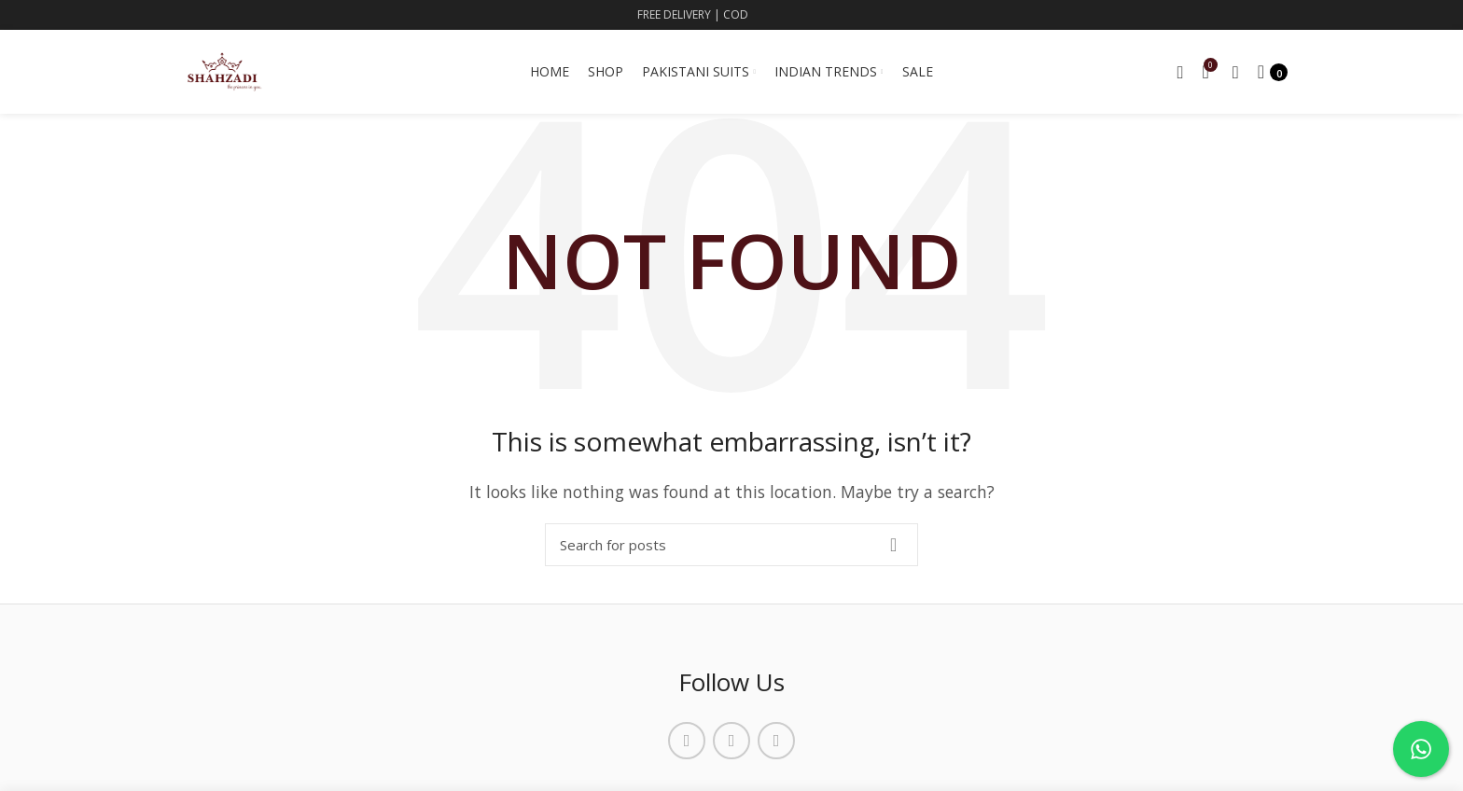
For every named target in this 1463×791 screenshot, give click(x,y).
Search (893, 544)
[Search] (731, 544)
